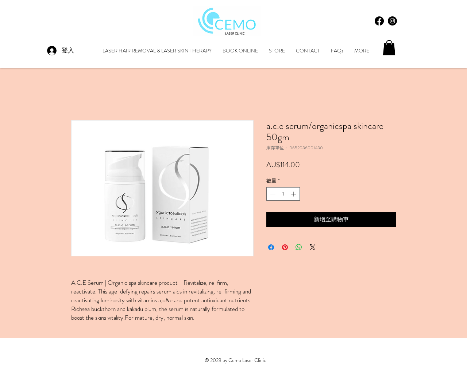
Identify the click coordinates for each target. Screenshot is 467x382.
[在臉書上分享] (271, 247)
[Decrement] (272, 194)
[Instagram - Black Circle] (392, 20)
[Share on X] (312, 247)
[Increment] (294, 194)
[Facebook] (379, 20)
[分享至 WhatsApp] (298, 247)
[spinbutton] (283, 194)
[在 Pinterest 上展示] (285, 247)
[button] (389, 47)
